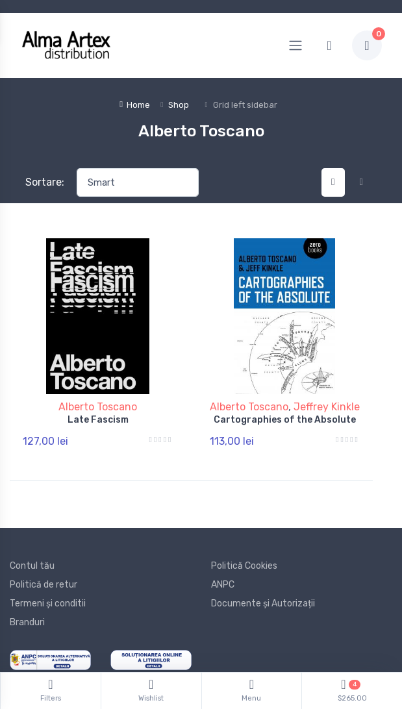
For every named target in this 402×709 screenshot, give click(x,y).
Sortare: (44, 182)
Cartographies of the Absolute (285, 419)
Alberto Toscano (97, 407)
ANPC (222, 584)
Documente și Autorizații (263, 603)
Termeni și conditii (48, 603)
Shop (178, 105)
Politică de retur (43, 584)
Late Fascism (98, 419)
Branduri (27, 622)
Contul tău (32, 565)
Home (134, 105)
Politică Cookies (244, 565)
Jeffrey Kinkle (327, 407)
